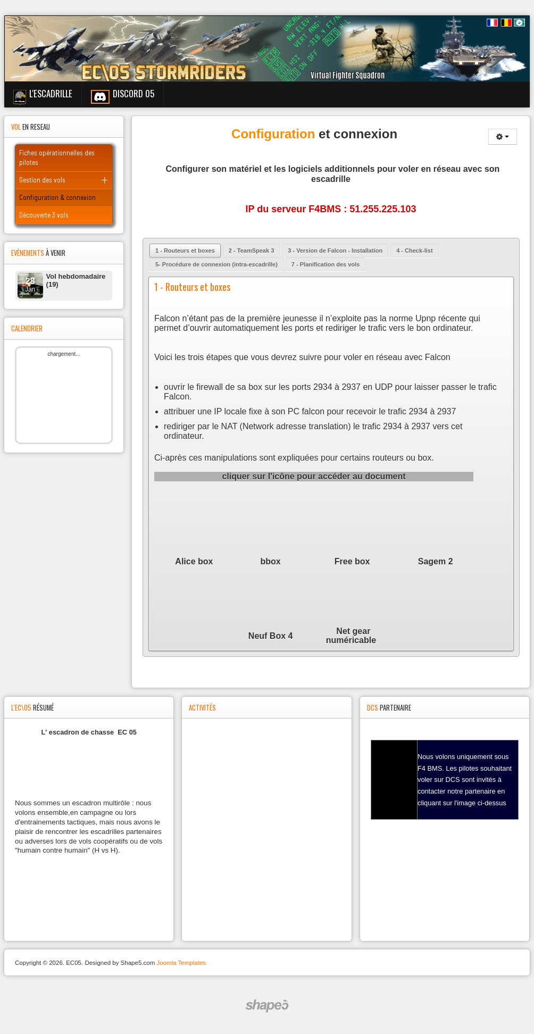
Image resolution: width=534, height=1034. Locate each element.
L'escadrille (50, 93)
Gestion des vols (42, 180)
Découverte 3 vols (44, 215)
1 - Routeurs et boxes (192, 287)
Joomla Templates (181, 963)
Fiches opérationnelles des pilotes (57, 157)
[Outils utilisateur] (502, 137)
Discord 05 (133, 93)
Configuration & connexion (57, 197)
